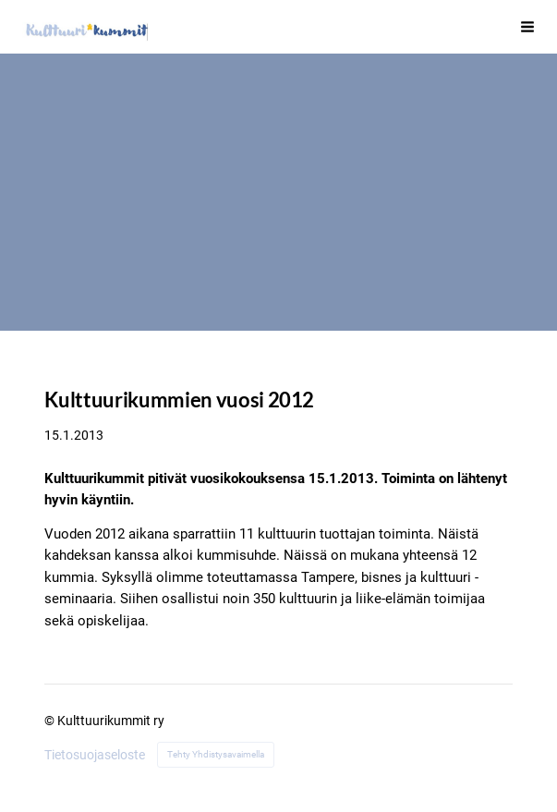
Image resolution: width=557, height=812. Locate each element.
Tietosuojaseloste (94, 754)
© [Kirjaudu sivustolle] (50, 720)
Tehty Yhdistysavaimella (215, 754)
